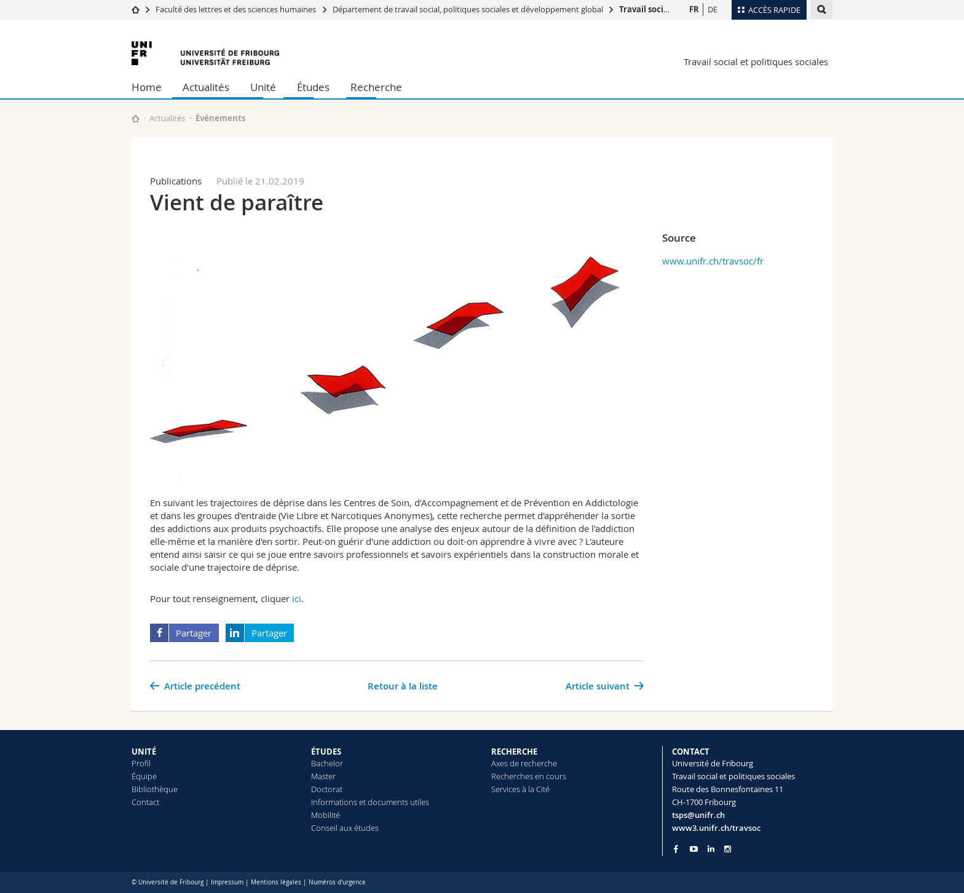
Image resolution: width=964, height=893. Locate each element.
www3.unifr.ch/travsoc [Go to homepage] (716, 827)
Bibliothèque (155, 789)
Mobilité (325, 814)
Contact (145, 802)
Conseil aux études (345, 827)
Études (313, 87)
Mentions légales (276, 882)
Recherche (376, 87)
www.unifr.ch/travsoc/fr (713, 261)
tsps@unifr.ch (698, 814)
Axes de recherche (524, 763)
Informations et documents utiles (370, 802)
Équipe (144, 776)
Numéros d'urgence (337, 882)
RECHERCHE (514, 751)
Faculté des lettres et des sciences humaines (237, 9)
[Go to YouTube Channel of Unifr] (694, 849)
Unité (263, 87)
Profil (141, 763)
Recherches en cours (528, 776)
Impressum (227, 882)
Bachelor (327, 763)
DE (712, 9)
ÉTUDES (326, 751)
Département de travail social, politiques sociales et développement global (468, 9)
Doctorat (326, 789)
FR (694, 9)
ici (296, 598)
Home (147, 87)
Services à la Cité (520, 789)
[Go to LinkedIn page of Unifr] (711, 849)
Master (323, 776)
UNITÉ (144, 751)
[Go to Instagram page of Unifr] (727, 849)
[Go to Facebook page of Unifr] (676, 848)
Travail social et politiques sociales (756, 61)
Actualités (206, 87)
